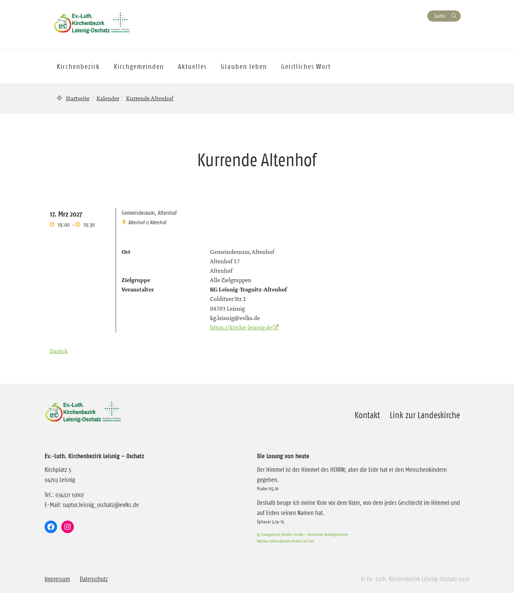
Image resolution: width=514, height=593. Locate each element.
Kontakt (367, 415)
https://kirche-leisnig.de (241, 327)
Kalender (107, 98)
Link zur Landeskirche (425, 415)
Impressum (57, 579)
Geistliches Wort (306, 66)
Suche (439, 16)
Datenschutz (94, 579)
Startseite (77, 98)
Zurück (59, 351)
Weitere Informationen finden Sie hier (285, 541)
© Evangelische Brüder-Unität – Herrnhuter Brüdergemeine (302, 534)
